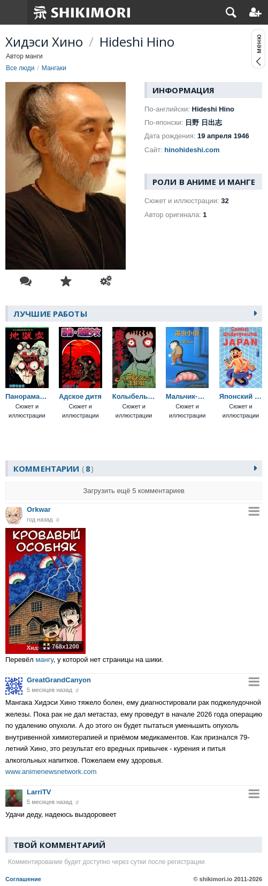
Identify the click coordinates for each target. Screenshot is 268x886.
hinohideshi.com (191, 150)
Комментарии (53, 468)
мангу (44, 660)
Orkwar (39, 509)
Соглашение (23, 879)
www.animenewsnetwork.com (51, 772)
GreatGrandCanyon (59, 680)
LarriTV (39, 792)
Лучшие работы (50, 313)
